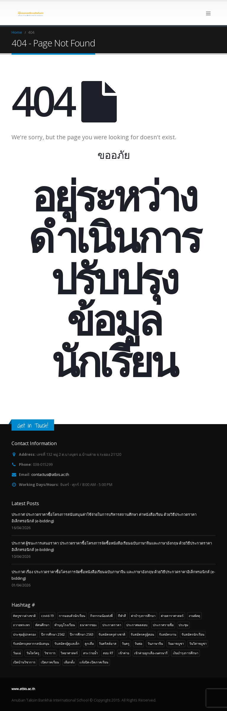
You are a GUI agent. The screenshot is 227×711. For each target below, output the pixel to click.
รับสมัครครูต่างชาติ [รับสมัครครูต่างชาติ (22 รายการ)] (111, 634)
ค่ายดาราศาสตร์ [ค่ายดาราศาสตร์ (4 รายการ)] (172, 615)
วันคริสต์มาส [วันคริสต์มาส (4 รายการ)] (107, 643)
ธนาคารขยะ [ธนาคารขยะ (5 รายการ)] (88, 625)
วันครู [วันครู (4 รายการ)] (125, 643)
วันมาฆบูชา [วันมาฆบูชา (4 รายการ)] (176, 643)
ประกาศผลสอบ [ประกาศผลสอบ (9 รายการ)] (136, 625)
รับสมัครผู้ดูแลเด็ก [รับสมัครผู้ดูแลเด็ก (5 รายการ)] (67, 643)
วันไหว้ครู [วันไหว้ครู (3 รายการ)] (32, 653)
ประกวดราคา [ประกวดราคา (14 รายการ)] (111, 625)
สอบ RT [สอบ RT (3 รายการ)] (108, 653)
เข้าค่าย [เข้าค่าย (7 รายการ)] (124, 653)
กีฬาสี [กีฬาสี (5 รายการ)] (122, 615)
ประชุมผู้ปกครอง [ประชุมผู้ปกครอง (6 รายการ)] (24, 634)
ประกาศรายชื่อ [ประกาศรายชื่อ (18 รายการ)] (163, 625)
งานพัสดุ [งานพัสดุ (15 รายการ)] (194, 615)
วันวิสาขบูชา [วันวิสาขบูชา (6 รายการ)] (198, 643)
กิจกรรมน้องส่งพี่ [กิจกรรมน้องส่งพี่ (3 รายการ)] (101, 615)
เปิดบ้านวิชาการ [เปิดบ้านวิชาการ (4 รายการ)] (24, 662)
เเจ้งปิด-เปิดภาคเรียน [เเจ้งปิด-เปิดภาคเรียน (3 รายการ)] (94, 662)
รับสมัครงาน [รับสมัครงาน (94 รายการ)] (167, 634)
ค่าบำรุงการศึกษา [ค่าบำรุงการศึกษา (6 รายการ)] (143, 615)
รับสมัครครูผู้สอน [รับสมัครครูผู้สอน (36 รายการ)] (142, 634)
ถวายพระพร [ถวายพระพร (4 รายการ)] (21, 625)
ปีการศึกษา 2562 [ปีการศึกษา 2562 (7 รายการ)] (53, 634)
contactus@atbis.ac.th (50, 474)
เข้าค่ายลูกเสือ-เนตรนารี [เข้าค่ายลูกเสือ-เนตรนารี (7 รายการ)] (151, 653)
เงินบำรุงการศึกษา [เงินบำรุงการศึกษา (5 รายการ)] (185, 653)
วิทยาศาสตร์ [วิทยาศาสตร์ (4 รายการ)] (69, 653)
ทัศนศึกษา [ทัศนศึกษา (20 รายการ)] (42, 625)
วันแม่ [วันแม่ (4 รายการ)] (17, 653)
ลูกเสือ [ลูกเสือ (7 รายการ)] (89, 643)
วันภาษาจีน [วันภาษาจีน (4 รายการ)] (155, 643)
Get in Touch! (32, 425)
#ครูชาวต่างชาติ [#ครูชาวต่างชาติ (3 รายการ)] (24, 615)
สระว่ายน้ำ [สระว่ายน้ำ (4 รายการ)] (90, 653)
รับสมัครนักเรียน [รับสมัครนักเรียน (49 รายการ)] (192, 634)
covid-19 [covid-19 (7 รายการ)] (47, 615)
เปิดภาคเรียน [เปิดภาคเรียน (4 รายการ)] (50, 662)
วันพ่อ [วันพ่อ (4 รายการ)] (138, 643)
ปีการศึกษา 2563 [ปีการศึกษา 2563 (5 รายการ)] (81, 634)
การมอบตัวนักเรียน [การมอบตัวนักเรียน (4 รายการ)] (72, 615)
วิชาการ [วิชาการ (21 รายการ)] (50, 653)
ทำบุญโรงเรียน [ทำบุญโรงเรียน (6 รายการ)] (64, 625)
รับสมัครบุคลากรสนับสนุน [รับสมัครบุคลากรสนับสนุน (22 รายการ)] (31, 643)
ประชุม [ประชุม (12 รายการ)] (183, 625)
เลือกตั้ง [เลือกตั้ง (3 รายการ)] (69, 662)
